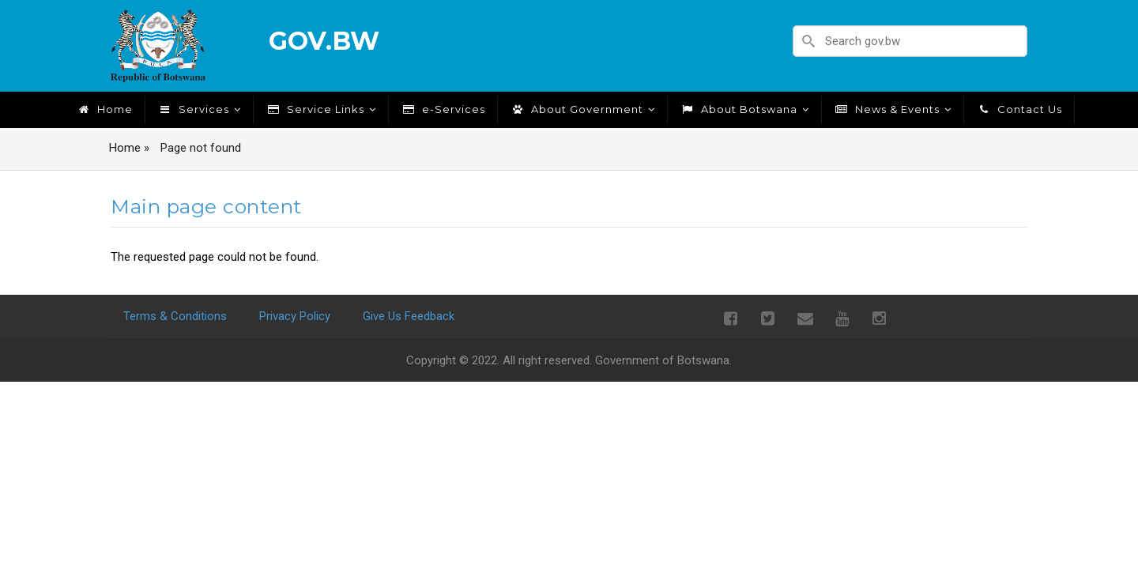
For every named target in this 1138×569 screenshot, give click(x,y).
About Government (582, 109)
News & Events (892, 109)
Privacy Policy (294, 316)
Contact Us (1019, 109)
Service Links (321, 109)
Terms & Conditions (175, 316)
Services (199, 109)
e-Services (443, 109)
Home (104, 109)
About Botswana (744, 109)
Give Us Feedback (408, 316)
